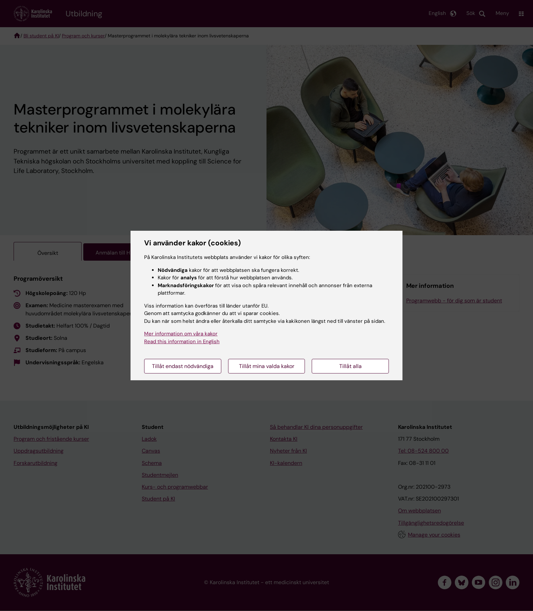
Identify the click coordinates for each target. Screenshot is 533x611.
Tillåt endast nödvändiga (182, 366)
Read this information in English (182, 341)
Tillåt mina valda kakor (266, 366)
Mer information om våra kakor (181, 333)
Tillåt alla (350, 366)
